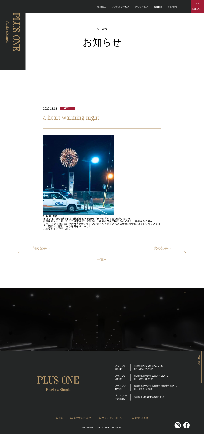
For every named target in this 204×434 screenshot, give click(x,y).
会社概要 (158, 6)
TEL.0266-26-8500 (143, 369)
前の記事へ (41, 248)
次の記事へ (162, 248)
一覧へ (102, 259)
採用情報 (172, 6)
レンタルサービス (120, 6)
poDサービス (141, 6)
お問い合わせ (141, 418)
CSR (61, 418)
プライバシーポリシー (113, 418)
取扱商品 (101, 6)
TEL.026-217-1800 (143, 388)
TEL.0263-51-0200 (143, 379)
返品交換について (82, 418)
